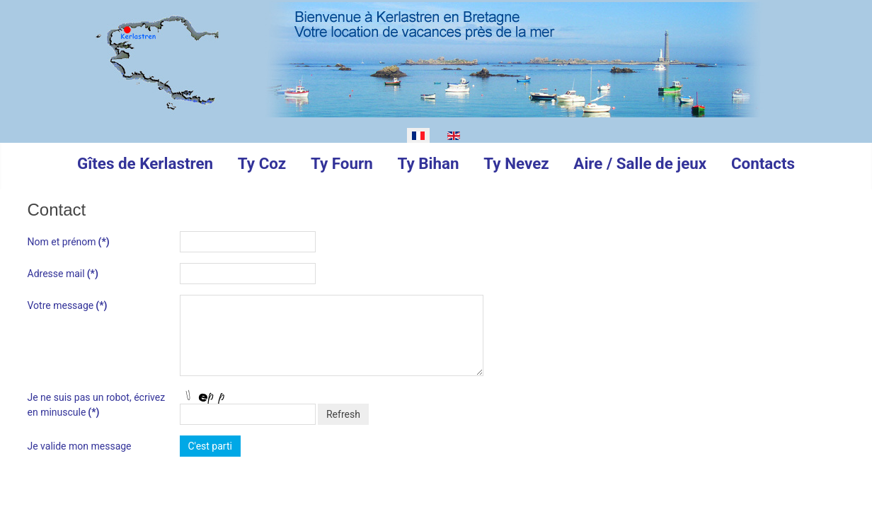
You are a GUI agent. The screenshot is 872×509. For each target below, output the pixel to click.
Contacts (763, 163)
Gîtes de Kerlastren (145, 163)
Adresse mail (63, 273)
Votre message (68, 305)
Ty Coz (262, 163)
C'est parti (210, 446)
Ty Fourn (342, 163)
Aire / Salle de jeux (639, 163)
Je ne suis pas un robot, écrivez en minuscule (97, 405)
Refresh (343, 414)
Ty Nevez (516, 163)
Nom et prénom (69, 241)
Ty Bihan (428, 163)
